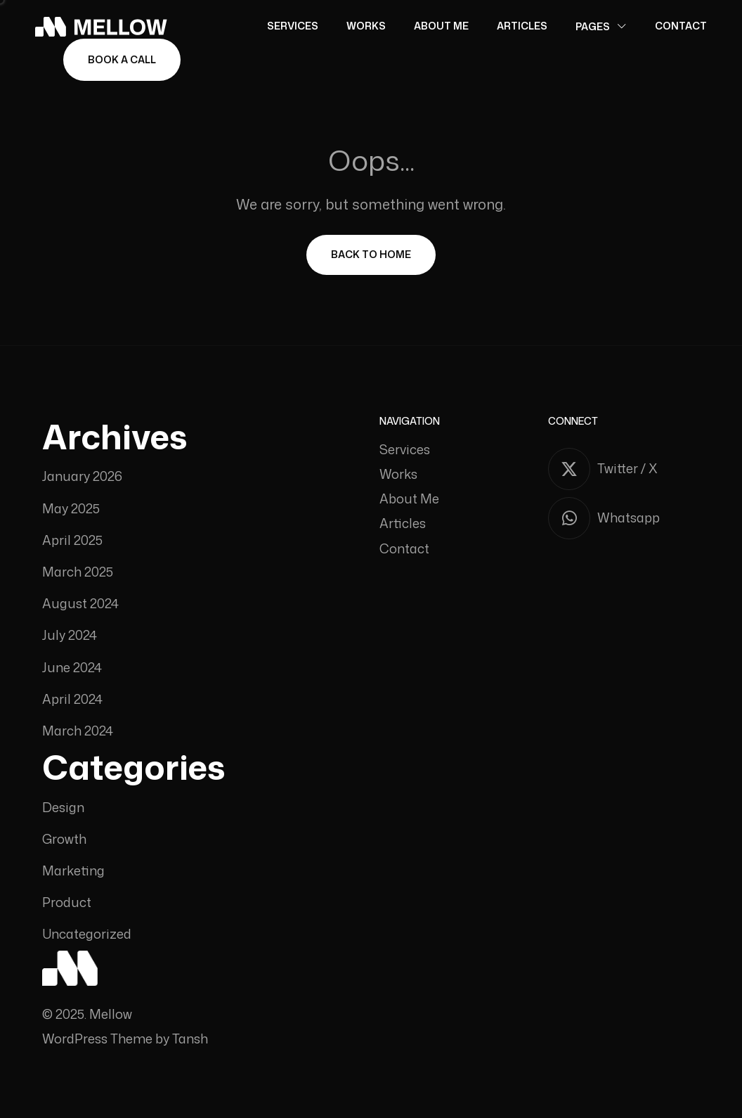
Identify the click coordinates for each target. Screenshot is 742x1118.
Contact (681, 25)
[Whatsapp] (624, 518)
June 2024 (72, 667)
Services (292, 25)
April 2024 (72, 699)
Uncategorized (86, 934)
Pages (592, 26)
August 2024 (80, 603)
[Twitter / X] (624, 469)
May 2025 (71, 509)
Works (366, 25)
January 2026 (82, 476)
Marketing (73, 871)
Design (63, 807)
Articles (522, 25)
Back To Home (371, 254)
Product (66, 902)
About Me (441, 25)
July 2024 (69, 635)
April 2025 (72, 540)
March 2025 (77, 572)
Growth (64, 839)
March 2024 (77, 731)
